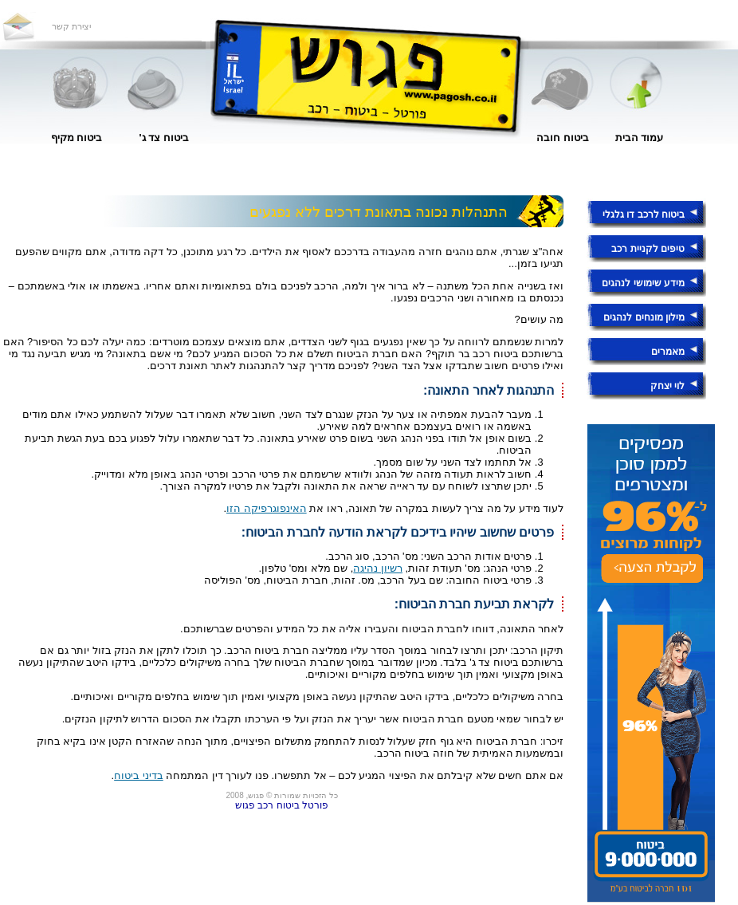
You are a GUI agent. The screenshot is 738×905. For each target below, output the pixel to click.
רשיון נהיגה (377, 568)
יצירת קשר (71, 26)
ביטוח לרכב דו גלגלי (644, 214)
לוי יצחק (667, 386)
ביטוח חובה (562, 138)
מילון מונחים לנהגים (644, 317)
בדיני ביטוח (138, 775)
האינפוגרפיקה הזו (266, 508)
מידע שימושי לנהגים (643, 283)
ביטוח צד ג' (164, 138)
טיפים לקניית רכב (648, 248)
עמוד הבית (639, 138)
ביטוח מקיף (77, 138)
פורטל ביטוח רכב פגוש (281, 805)
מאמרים (668, 351)
